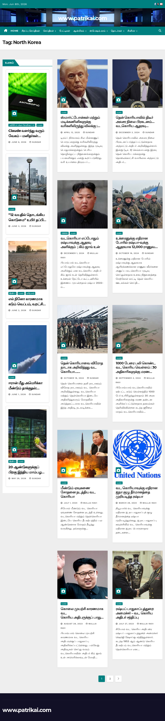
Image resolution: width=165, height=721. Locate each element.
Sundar (35, 142)
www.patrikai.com (82, 18)
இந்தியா (12, 293)
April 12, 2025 (72, 132)
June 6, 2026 (19, 142)
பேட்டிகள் (64, 30)
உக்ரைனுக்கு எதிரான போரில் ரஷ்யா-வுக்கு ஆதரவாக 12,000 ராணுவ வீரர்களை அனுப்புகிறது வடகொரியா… (135, 247)
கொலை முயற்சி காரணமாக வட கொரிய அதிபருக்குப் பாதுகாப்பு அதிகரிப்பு (82, 615)
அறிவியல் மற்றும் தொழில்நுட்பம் (21, 125)
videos (65, 233)
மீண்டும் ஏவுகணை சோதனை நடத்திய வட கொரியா (78, 492)
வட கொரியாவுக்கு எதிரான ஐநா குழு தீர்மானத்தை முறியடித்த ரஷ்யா (136, 492)
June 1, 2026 (19, 394)
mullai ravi (89, 503)
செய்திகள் (49, 30)
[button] (160, 30)
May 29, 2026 (19, 478)
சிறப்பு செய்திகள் (31, 30)
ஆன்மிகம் (79, 30)
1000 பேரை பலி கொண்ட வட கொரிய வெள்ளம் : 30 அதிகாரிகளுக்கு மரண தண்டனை (136, 369)
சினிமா (131, 30)
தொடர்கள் (117, 30)
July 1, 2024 (71, 503)
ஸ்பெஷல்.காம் (98, 30)
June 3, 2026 (19, 226)
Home (14, 30)
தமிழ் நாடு (30, 293)
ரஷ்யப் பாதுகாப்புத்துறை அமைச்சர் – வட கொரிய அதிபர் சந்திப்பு (135, 613)
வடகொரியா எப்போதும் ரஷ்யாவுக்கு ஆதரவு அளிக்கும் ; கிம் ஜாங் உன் (80, 242)
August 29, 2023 (73, 624)
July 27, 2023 (127, 624)
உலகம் (39, 125)
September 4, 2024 (130, 378)
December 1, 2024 (74, 253)
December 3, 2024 (130, 132)
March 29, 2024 (128, 503)
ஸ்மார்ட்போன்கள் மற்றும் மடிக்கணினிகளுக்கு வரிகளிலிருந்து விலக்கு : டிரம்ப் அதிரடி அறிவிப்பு (80, 123)
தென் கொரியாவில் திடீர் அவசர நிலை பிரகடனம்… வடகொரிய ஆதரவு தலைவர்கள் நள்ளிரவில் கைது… (135, 126)
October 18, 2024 (129, 253)
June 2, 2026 (19, 310)
